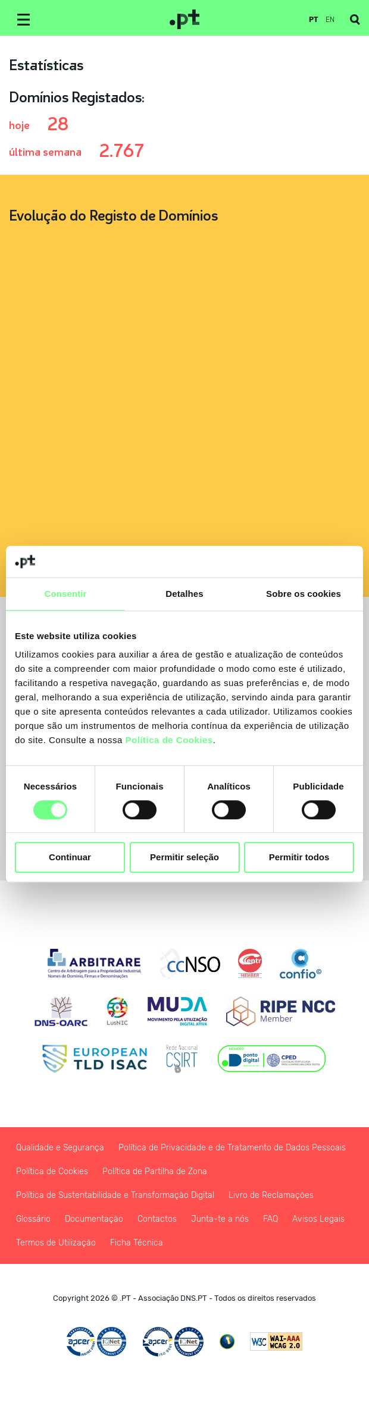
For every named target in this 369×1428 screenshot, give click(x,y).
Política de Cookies (169, 740)
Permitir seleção (184, 858)
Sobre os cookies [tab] (303, 594)
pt (313, 19)
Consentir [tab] (66, 594)
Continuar (70, 858)
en (330, 19)
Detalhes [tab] (184, 594)
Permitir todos (299, 858)
